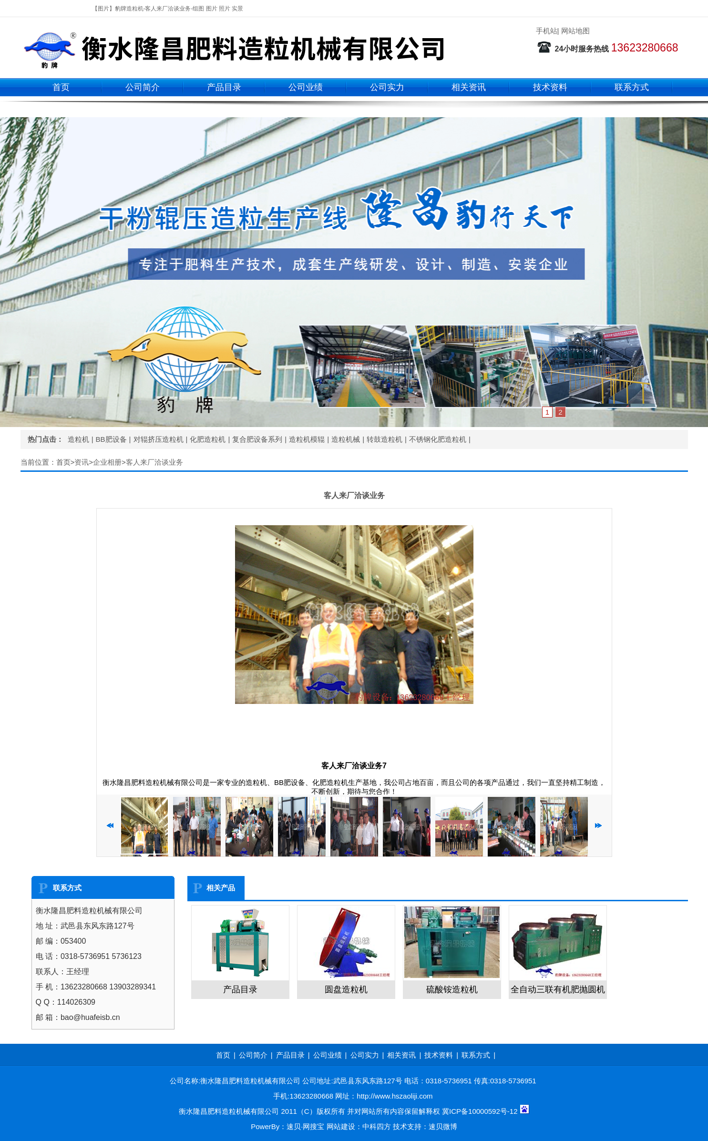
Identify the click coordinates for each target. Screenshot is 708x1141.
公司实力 (387, 87)
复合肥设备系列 (257, 439)
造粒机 (78, 439)
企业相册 (107, 462)
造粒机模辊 (307, 439)
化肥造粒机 (208, 439)
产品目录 (224, 87)
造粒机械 (345, 439)
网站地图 (575, 31)
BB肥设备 (111, 439)
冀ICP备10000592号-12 (479, 1111)
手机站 (546, 31)
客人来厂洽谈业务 (154, 462)
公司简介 (142, 87)
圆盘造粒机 (346, 989)
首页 (61, 87)
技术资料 (550, 87)
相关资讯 (468, 87)
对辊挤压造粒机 (158, 439)
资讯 (81, 462)
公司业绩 (305, 87)
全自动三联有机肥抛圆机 (558, 989)
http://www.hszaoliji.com (394, 1096)
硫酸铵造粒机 (452, 989)
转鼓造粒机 (384, 439)
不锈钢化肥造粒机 (437, 439)
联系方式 (632, 87)
